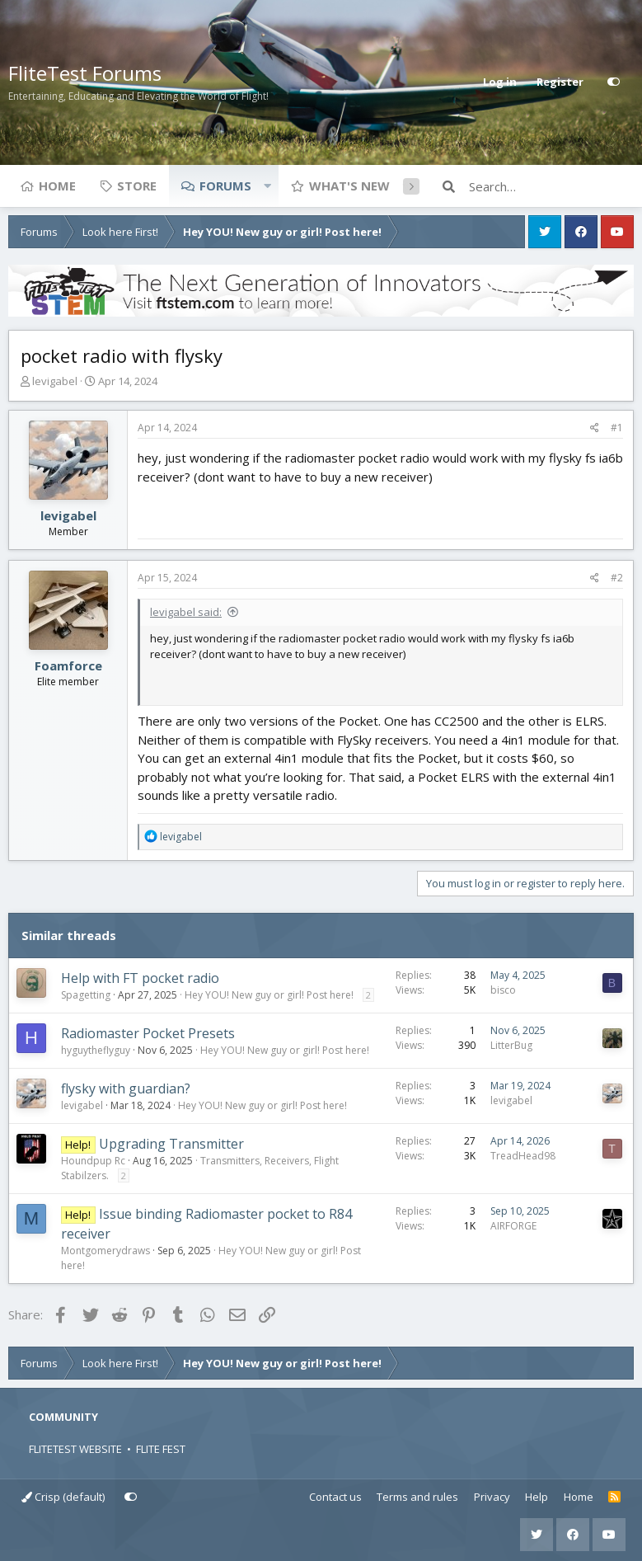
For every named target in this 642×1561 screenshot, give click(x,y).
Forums (225, 185)
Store (137, 185)
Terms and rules (417, 1496)
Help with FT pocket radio (140, 978)
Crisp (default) (63, 1496)
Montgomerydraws (105, 1251)
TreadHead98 (522, 1156)
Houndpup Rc (93, 1161)
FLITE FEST (160, 1448)
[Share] (594, 428)
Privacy (492, 1496)
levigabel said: (186, 611)
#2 (617, 578)
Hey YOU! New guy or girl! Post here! (269, 995)
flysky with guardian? (125, 1088)
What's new (349, 185)
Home (57, 185)
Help (536, 1496)
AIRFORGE (513, 1226)
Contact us (335, 1496)
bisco (503, 990)
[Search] (551, 186)
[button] (267, 185)
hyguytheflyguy (95, 1050)
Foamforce (68, 665)
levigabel (54, 381)
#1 (617, 428)
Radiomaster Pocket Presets (148, 1033)
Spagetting (85, 995)
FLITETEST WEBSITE (75, 1448)
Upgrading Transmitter (171, 1144)
